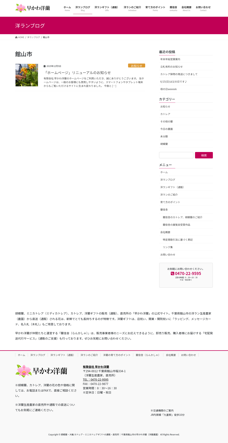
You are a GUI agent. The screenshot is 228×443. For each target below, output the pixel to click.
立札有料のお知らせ (171, 66)
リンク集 (168, 247)
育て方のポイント (170, 202)
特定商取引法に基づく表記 (178, 239)
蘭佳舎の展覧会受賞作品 (176, 224)
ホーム (164, 172)
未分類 (164, 136)
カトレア (165, 114)
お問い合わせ (167, 254)
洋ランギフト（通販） (172, 187)
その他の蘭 (166, 121)
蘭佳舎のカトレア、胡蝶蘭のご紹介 (183, 217)
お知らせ (136, 65)
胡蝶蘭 (164, 144)
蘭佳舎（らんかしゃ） (148, 355)
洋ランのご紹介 (169, 194)
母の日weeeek (168, 89)
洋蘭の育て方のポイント (117, 355)
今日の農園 (166, 129)
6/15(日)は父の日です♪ (173, 81)
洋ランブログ (167, 179)
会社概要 (165, 232)
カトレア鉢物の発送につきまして (179, 74)
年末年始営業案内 (170, 59)
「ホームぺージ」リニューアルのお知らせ (77, 72)
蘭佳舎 (164, 209)
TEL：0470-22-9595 (95, 379)
